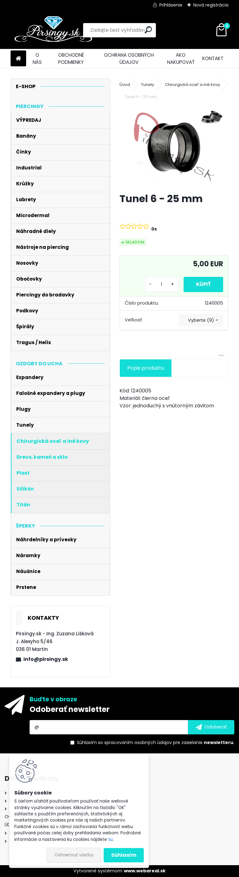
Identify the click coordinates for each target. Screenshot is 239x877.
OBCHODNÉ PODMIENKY (71, 58)
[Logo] (53, 30)
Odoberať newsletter (70, 709)
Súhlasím (123, 855)
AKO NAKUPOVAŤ (180, 58)
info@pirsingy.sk (45, 659)
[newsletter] (211, 727)
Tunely (147, 85)
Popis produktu (145, 368)
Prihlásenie (170, 5)
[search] (148, 29)
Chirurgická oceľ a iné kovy (192, 85)
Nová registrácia (210, 5)
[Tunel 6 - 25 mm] (174, 147)
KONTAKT (212, 58)
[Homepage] (18, 59)
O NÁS (37, 58)
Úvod (125, 85)
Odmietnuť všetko (73, 855)
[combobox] (201, 320)
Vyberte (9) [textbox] (201, 320)
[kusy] (161, 284)
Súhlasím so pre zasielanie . (155, 742)
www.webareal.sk (145, 871)
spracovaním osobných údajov (138, 742)
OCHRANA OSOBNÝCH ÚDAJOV (129, 58)
